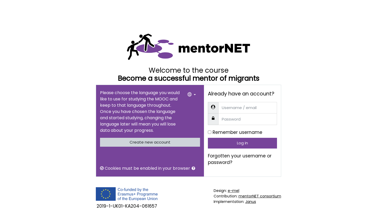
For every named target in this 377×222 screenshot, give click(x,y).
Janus (250, 201)
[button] (194, 168)
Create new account (150, 142)
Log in (242, 143)
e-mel (233, 190)
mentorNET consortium (260, 196)
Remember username (237, 132)
